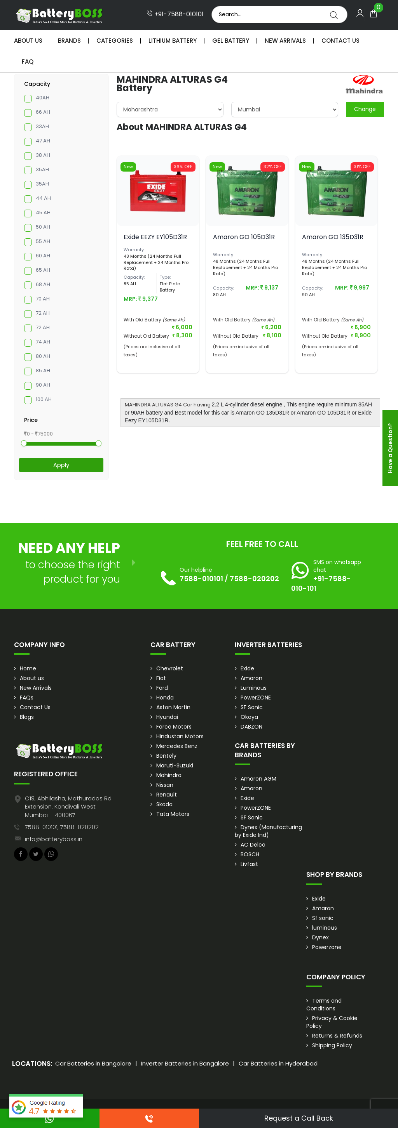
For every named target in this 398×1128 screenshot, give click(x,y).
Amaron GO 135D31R (332, 237)
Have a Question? (390, 448)
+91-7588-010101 (175, 14)
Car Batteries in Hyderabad (278, 1063)
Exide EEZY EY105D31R (155, 237)
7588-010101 (201, 578)
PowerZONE (256, 697)
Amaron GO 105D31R (244, 237)
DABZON (251, 727)
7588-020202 (254, 578)
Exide (247, 668)
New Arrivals (285, 40)
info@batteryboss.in (53, 839)
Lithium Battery (172, 40)
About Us (28, 40)
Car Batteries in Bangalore (93, 1063)
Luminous (254, 688)
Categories (114, 40)
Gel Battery (230, 40)
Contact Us (340, 40)
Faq (27, 61)
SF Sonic (252, 707)
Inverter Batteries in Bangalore (185, 1063)
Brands (69, 40)
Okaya (249, 717)
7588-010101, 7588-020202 (62, 827)
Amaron (251, 678)
